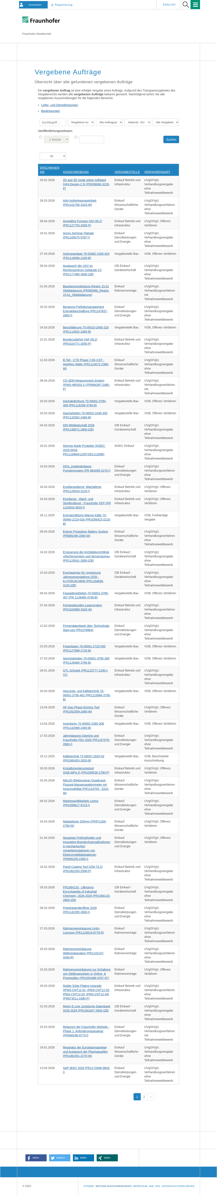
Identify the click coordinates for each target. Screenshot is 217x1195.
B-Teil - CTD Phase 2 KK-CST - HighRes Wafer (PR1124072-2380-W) (86, 364)
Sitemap (88, 1186)
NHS (157, 1186)
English (169, 4)
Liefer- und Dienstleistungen (59, 105)
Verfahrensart (157, 172)
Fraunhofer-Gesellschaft (36, 33)
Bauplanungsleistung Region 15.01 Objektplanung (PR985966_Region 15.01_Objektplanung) (86, 290)
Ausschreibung (76, 172)
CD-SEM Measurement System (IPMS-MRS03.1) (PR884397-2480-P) (86, 385)
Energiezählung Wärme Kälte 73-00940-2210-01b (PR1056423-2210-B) (87, 519)
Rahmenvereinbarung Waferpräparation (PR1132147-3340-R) (83, 953)
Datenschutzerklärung (178, 1186)
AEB (151, 1186)
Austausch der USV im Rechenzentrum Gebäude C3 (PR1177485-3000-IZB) (82, 270)
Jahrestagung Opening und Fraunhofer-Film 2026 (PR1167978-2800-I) (86, 740)
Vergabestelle (127, 172)
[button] (36, 1157)
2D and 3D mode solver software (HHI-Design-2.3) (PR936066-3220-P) (86, 184)
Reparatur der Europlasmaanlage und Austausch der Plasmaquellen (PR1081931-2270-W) (85, 1052)
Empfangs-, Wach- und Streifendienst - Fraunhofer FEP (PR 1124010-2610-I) (87, 503)
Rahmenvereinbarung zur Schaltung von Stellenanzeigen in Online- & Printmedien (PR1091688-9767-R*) (86, 974)
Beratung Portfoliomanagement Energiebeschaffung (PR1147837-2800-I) (85, 311)
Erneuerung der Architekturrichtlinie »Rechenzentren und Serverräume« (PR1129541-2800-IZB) (86, 556)
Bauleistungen (50, 111)
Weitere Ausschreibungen (114, 1186)
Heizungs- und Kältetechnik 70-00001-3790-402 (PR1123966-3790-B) (87, 695)
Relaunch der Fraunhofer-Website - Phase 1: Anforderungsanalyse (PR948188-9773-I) (86, 1031)
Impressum (140, 1186)
